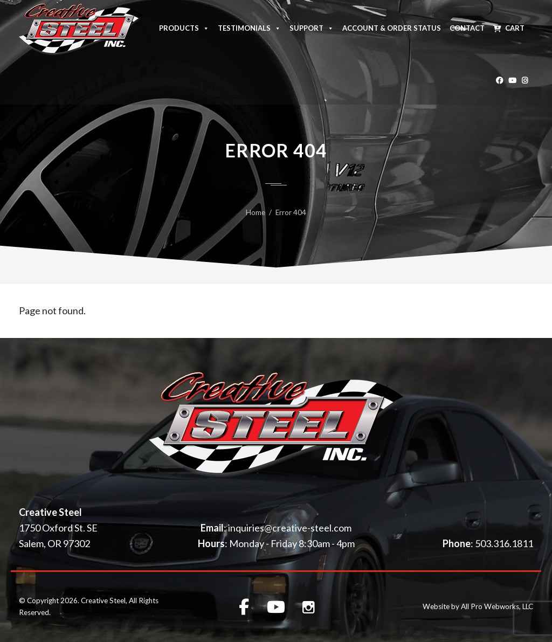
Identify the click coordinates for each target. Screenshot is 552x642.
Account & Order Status (391, 28)
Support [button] (311, 27)
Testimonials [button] (249, 27)
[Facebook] (499, 78)
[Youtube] (512, 78)
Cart (515, 28)
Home (255, 212)
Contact (467, 28)
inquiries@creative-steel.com (289, 528)
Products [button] (184, 27)
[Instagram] (525, 78)
